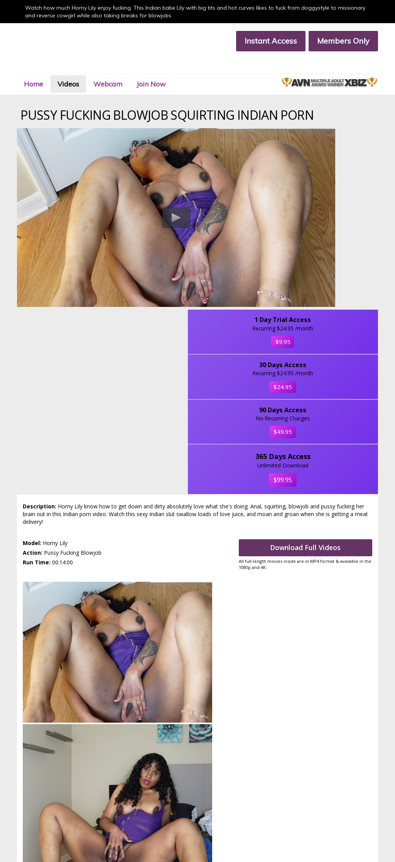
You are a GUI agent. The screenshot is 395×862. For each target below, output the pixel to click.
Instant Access (262, 41)
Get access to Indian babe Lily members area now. (197, 500)
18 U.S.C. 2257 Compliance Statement (58, 820)
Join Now (181, 67)
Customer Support (36, 807)
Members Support (122, 807)
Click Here (356, 769)
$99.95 (335, 321)
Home (44, 67)
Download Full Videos (312, 390)
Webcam (131, 67)
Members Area (33, 800)
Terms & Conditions (38, 814)
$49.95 (335, 271)
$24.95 (335, 221)
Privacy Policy (117, 814)
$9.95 (335, 163)
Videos (85, 67)
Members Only (335, 41)
